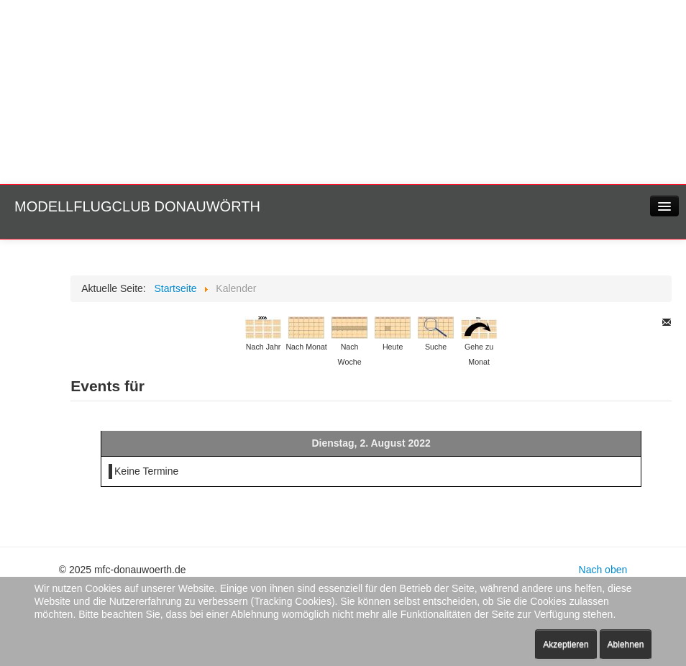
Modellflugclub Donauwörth (137, 206)
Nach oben (603, 569)
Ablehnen (626, 644)
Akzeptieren (565, 644)
